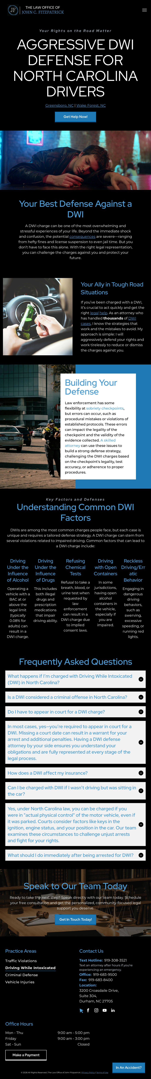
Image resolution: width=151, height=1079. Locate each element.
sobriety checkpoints (105, 408)
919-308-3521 (115, 960)
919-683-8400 (100, 980)
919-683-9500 (105, 974)
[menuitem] (38, 961)
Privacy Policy (88, 1072)
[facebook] (88, 1010)
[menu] (144, 10)
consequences (82, 236)
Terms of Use (102, 1072)
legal (94, 313)
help (103, 313)
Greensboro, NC (59, 105)
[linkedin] (113, 1010)
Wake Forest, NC (91, 105)
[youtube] (105, 1010)
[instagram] (96, 1010)
